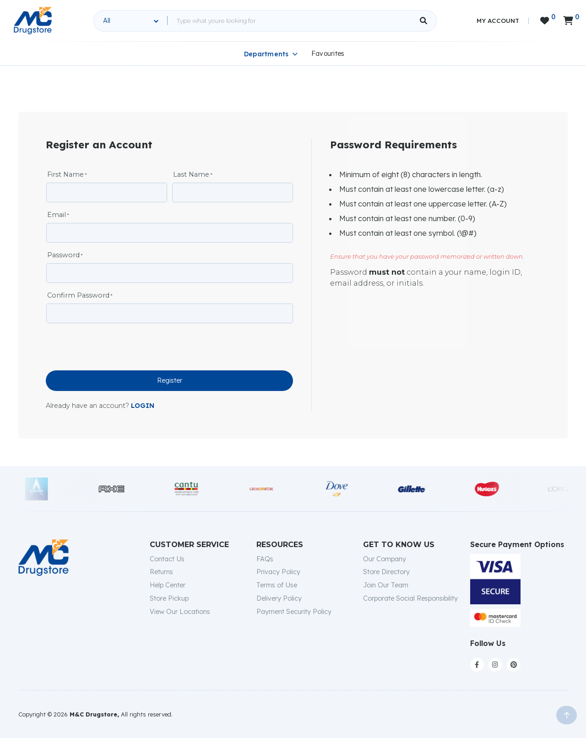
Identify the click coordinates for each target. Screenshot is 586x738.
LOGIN (142, 406)
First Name (65, 174)
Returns (161, 572)
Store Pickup (169, 598)
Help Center (167, 585)
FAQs (264, 559)
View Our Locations (180, 612)
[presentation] (115, 348)
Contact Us (167, 559)
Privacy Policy (278, 572)
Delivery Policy (279, 598)
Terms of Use (276, 585)
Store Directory (386, 572)
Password (63, 255)
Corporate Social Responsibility (410, 598)
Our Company (384, 559)
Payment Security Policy (293, 612)
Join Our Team (385, 585)
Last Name (191, 174)
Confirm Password (78, 295)
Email (56, 215)
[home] (33, 20)
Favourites (328, 53)
